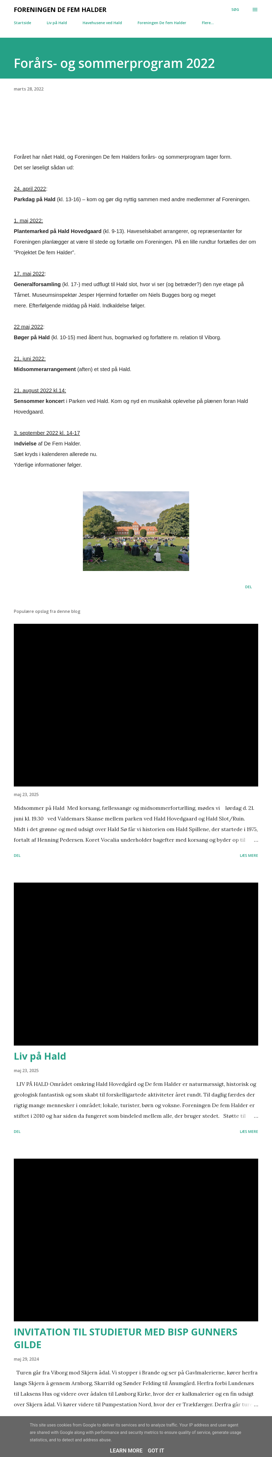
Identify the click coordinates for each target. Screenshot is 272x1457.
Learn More (126, 1450)
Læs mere (249, 855)
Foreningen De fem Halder (60, 9)
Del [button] (248, 586)
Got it (156, 1450)
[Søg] (235, 9)
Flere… (208, 22)
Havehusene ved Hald (102, 22)
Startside (22, 22)
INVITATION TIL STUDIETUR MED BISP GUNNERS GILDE (125, 1338)
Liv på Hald (57, 22)
